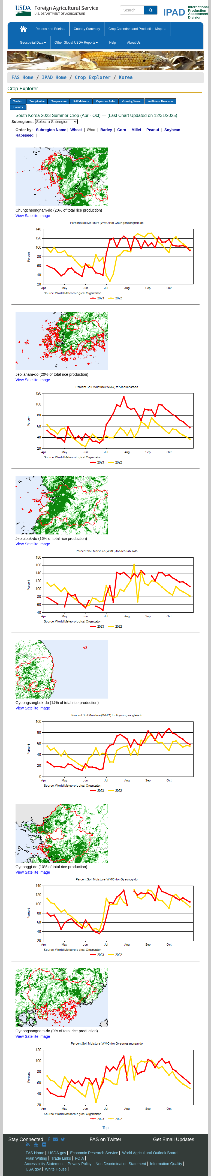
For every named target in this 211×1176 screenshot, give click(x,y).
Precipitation (36, 101)
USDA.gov (57, 1153)
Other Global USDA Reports (76, 42)
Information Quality (166, 1164)
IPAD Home (54, 77)
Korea (126, 77)
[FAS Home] (43, 8)
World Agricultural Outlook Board (149, 1153)
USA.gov (33, 1169)
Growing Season (131, 101)
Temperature (59, 101)
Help (112, 42)
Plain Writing (36, 1158)
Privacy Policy (79, 1164)
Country (18, 107)
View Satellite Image (33, 215)
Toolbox (18, 101)
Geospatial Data (33, 42)
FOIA (79, 1158)
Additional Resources (160, 101)
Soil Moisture (81, 101)
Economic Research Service (94, 1153)
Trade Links (61, 1158)
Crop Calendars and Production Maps (137, 29)
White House (56, 1169)
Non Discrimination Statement (120, 1164)
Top (106, 1128)
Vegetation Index (105, 101)
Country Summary (87, 29)
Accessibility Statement (44, 1164)
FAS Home (22, 77)
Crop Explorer (92, 77)
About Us (133, 42)
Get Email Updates (173, 1139)
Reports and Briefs (50, 29)
